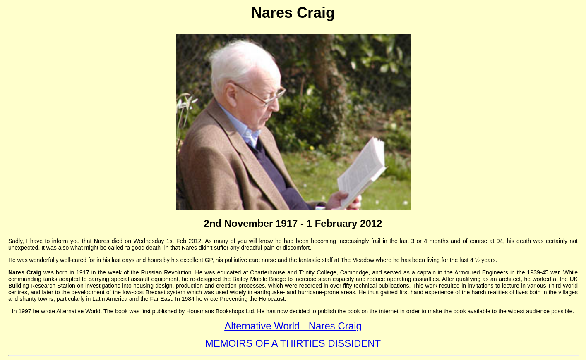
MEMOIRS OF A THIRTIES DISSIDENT (293, 343)
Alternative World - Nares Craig (293, 325)
